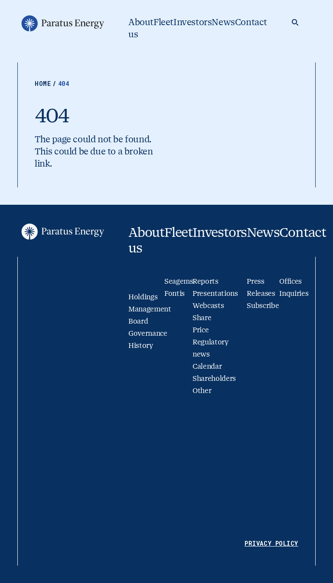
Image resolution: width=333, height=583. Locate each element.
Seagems (178, 281)
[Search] (294, 22)
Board (138, 321)
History (140, 345)
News (223, 22)
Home (46, 83)
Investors (192, 22)
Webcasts (208, 305)
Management (149, 309)
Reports (206, 281)
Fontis (174, 293)
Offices (290, 281)
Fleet (163, 22)
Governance (147, 333)
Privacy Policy (271, 543)
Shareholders (214, 378)
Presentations (215, 293)
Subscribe (263, 305)
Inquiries (293, 293)
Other (202, 390)
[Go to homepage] (62, 23)
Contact (251, 22)
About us (140, 28)
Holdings (142, 297)
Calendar (207, 366)
